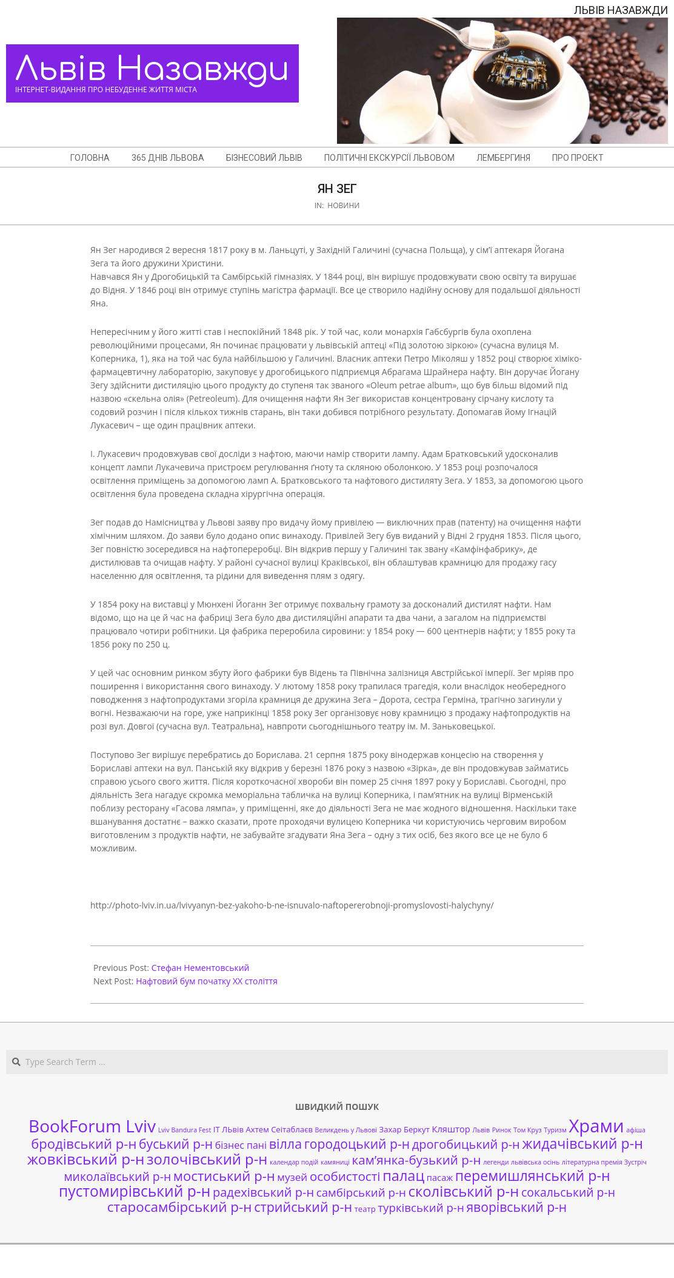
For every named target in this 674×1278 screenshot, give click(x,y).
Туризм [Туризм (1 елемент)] (555, 1130)
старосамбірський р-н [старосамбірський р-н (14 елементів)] (179, 1206)
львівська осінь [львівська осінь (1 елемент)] (535, 1162)
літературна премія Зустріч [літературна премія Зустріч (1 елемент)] (604, 1162)
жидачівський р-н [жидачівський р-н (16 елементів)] (582, 1143)
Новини (343, 205)
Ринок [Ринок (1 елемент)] (502, 1130)
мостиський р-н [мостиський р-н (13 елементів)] (224, 1175)
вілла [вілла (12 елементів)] (285, 1143)
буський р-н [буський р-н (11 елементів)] (176, 1143)
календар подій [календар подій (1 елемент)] (294, 1162)
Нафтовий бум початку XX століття (207, 981)
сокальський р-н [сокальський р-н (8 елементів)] (568, 1192)
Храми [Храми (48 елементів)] (596, 1126)
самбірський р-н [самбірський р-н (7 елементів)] (361, 1192)
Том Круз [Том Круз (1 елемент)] (527, 1130)
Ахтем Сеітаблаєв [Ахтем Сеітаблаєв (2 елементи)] (279, 1129)
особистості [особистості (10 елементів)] (345, 1176)
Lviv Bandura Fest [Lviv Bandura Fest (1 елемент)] (184, 1130)
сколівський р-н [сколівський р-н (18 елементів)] (463, 1191)
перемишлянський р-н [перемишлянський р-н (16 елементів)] (532, 1175)
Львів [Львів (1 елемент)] (481, 1130)
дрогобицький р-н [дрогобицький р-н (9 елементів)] (466, 1144)
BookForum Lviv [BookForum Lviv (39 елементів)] (92, 1125)
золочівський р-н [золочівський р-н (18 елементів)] (207, 1159)
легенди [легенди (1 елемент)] (496, 1162)
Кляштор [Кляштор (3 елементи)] (451, 1129)
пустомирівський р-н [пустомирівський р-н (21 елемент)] (134, 1191)
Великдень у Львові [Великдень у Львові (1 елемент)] (346, 1130)
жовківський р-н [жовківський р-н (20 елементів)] (85, 1159)
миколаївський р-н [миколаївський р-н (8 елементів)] (117, 1176)
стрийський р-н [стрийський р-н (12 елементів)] (303, 1206)
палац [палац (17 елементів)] (403, 1175)
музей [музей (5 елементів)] (292, 1177)
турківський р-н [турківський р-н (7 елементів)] (421, 1207)
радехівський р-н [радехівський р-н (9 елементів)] (263, 1192)
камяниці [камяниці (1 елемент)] (335, 1162)
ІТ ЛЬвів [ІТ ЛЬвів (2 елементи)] (228, 1129)
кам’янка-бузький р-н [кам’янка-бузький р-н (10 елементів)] (416, 1159)
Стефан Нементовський (201, 967)
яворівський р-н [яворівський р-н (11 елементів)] (516, 1206)
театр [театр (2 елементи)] (365, 1208)
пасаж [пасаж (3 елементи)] (440, 1177)
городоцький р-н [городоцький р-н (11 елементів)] (357, 1143)
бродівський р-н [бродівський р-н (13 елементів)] (83, 1143)
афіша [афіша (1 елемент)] (636, 1130)
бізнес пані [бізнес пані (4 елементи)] (241, 1145)
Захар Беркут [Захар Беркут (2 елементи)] (404, 1129)
